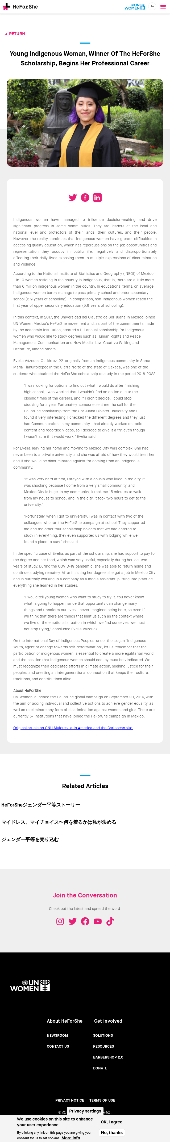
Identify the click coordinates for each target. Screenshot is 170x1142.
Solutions (103, 1035)
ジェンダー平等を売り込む (30, 839)
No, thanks (112, 1132)
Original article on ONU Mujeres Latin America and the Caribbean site (73, 727)
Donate (100, 1068)
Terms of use (102, 1100)
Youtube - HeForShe (97, 921)
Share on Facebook (85, 197)
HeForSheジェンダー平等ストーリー (40, 805)
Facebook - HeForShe (85, 921)
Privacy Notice (69, 1100)
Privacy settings (85, 1111)
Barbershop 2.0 (108, 1057)
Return (17, 33)
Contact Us (58, 1046)
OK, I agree (111, 1122)
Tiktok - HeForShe (110, 921)
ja (152, 6)
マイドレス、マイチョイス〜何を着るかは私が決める (58, 822)
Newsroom (57, 1035)
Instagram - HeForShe (60, 921)
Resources (103, 1046)
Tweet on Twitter (73, 197)
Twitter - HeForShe (72, 921)
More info (70, 1138)
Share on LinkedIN (97, 197)
